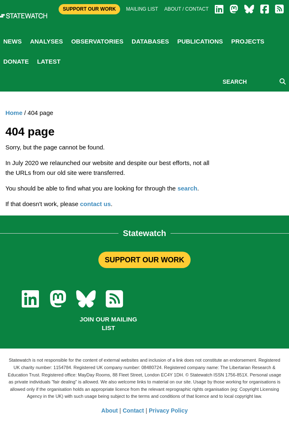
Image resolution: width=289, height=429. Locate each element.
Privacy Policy (168, 410)
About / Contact (186, 9)
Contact (133, 410)
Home (14, 112)
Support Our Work (89, 9)
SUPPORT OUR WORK (144, 260)
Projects (247, 41)
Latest (48, 61)
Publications (200, 41)
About (109, 410)
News (12, 41)
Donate (16, 61)
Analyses (46, 41)
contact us (95, 203)
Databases (150, 41)
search (187, 188)
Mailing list (142, 9)
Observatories (97, 41)
